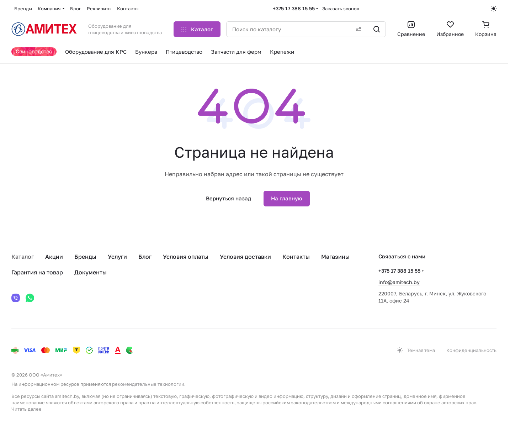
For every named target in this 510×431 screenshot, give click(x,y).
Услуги (117, 256)
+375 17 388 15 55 (294, 8)
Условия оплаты (185, 256)
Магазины (335, 256)
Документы (90, 272)
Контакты (296, 256)
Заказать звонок (340, 8)
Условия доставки (245, 256)
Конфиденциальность (471, 350)
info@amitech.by (399, 282)
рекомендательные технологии (148, 384)
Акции (54, 256)
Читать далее (26, 409)
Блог (145, 256)
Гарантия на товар (37, 272)
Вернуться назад (228, 198)
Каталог (22, 256)
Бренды (85, 256)
